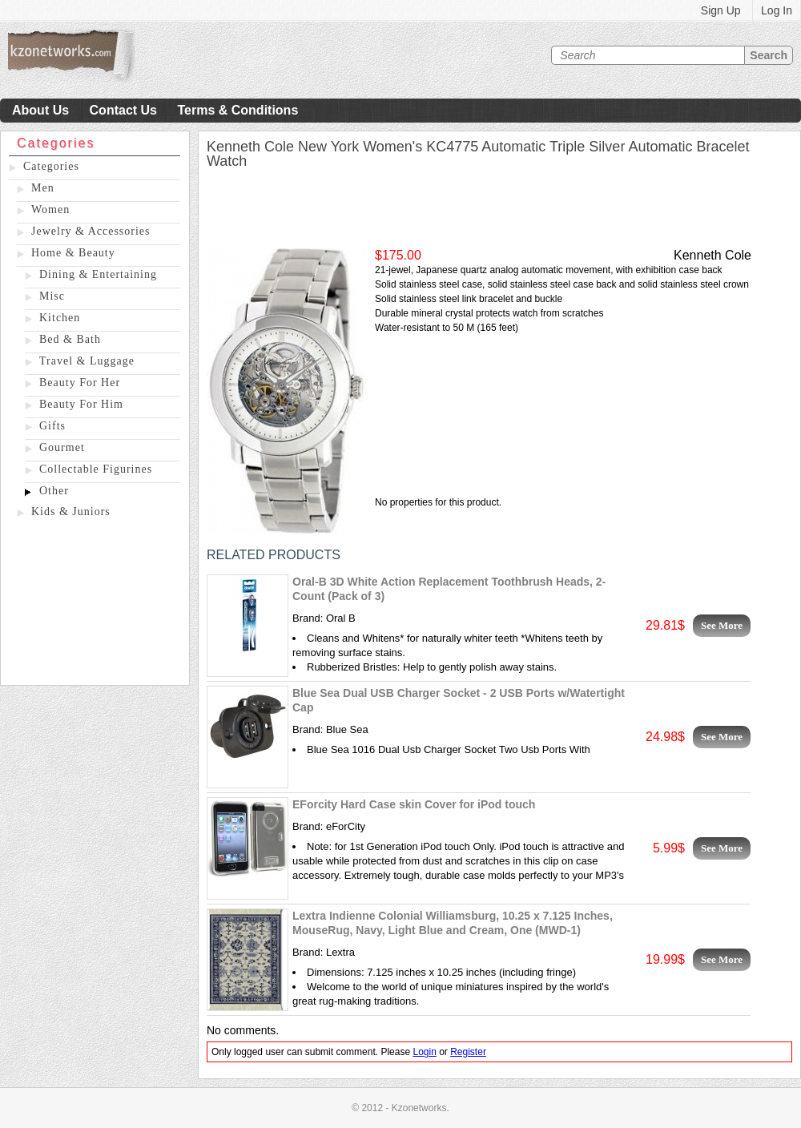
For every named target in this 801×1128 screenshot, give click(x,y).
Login (424, 1052)
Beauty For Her (79, 383)
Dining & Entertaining (98, 274)
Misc (52, 296)
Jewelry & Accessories (91, 231)
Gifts (52, 426)
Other (54, 491)
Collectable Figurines (95, 469)
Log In (776, 10)
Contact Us (123, 110)
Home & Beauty (73, 253)
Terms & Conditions (237, 110)
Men (42, 188)
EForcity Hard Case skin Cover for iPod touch (413, 804)
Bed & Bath (70, 339)
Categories (51, 166)
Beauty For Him (81, 404)
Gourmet (62, 447)
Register (468, 1052)
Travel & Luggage (87, 361)
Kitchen (59, 318)
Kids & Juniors (71, 512)
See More (722, 625)
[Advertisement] (95, 605)
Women (50, 209)
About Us (40, 110)
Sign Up (721, 10)
